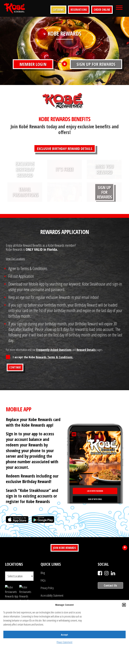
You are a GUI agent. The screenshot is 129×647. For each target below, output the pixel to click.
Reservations (79, 10)
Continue (15, 367)
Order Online (102, 10)
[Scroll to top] (124, 547)
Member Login (33, 64)
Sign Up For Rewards (96, 64)
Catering (58, 10)
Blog (43, 573)
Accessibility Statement (52, 595)
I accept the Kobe (43, 357)
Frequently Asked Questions (54, 350)
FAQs (43, 580)
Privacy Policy (47, 588)
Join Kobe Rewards (64, 548)
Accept (64, 634)
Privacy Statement (64, 642)
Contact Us (110, 585)
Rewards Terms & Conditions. (54, 357)
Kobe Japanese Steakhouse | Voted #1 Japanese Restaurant (14, 8)
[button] (124, 605)
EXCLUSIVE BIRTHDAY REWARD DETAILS (64, 148)
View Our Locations (15, 258)
